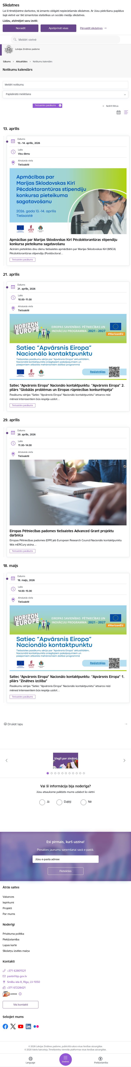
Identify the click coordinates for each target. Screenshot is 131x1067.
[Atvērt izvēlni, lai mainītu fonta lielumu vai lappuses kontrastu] (100, 1061)
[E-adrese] (10, 994)
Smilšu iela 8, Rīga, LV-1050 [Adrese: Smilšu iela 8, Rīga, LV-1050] (23, 982)
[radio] (44, 801)
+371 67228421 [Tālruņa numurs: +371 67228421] (16, 987)
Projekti (7, 908)
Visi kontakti (20, 1004)
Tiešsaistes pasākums (22, 259)
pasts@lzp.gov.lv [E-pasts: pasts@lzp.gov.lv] (17, 976)
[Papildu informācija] (20, 994)
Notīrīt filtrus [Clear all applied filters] (112, 106)
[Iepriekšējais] (6, 760)
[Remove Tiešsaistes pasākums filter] (60, 105)
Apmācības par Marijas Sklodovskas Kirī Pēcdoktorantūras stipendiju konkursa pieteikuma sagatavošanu (63, 242)
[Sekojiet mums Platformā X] (13, 1026)
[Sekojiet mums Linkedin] (28, 1026)
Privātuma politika (13, 933)
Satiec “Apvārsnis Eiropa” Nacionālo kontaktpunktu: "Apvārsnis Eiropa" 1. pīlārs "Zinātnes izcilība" (67, 678)
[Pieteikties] (65, 871)
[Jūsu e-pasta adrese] (66, 859)
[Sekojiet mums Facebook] (5, 1026)
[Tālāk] (124, 760)
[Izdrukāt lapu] (65, 724)
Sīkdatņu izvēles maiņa (16, 951)
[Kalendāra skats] (119, 112)
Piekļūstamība (11, 939)
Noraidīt (20, 28)
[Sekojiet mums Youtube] (20, 1026)
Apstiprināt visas (58, 28)
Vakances (8, 896)
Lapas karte (10, 945)
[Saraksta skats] (126, 112)
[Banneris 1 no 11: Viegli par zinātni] (65, 760)
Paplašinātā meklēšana (18, 94)
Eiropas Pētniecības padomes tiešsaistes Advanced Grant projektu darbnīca (62, 533)
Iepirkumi (8, 902)
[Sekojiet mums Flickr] (36, 1026)
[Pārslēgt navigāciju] (65, 1059)
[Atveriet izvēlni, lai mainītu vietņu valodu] (30, 1061)
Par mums (9, 914)
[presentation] (30, 819)
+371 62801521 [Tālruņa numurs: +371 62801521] (16, 970)
